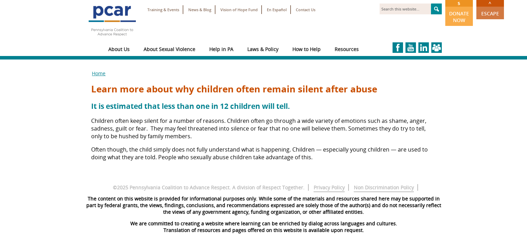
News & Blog (199, 9)
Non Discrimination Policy (384, 187)
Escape (490, 8)
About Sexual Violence (169, 49)
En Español (277, 9)
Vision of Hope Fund (239, 9)
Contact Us (305, 9)
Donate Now (459, 11)
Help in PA (221, 49)
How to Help (306, 49)
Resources (347, 49)
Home (98, 73)
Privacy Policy (329, 187)
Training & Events (163, 9)
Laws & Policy (262, 49)
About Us (119, 49)
